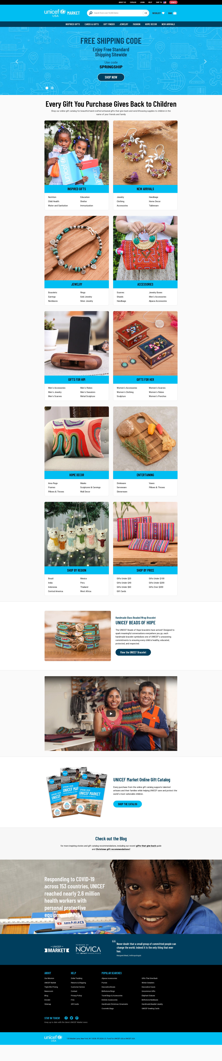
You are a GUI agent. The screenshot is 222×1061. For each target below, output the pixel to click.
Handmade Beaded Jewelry (152, 1004)
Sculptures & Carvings (90, 487)
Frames (51, 487)
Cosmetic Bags (108, 1008)
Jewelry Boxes (155, 292)
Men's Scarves (55, 396)
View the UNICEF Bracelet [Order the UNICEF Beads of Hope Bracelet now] (133, 652)
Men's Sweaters (87, 392)
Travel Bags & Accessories (112, 995)
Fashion (136, 24)
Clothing (120, 201)
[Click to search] (145, 13)
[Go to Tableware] (145, 438)
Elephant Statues (148, 995)
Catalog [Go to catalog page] (133, 2)
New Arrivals (168, 24)
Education (85, 197)
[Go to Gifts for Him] (76, 343)
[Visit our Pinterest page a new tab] (77, 1017)
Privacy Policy (76, 995)
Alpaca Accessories (158, 301)
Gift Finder (109, 24)
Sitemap (47, 1004)
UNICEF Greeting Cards (150, 1008)
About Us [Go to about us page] (122, 2)
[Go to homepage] (62, 13)
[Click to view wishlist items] (158, 13)
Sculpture (121, 396)
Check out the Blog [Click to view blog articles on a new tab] (111, 838)
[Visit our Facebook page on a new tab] (66, 1017)
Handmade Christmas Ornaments (115, 1004)
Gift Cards (121, 591)
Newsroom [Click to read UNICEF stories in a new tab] (48, 991)
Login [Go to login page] (142, 2)
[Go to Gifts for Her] (145, 343)
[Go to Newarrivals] (145, 152)
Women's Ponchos (157, 396)
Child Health (53, 201)
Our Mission (49, 978)
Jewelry (123, 24)
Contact (74, 991)
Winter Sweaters (148, 982)
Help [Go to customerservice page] (150, 2)
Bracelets (52, 292)
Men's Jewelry (54, 392)
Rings (82, 292)
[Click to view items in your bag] (172, 13)
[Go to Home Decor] (76, 438)
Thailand (84, 587)
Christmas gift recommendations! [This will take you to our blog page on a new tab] (113, 849)
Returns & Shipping (78, 982)
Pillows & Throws (56, 491)
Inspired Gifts (73, 24)
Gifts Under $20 (124, 578)
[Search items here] (115, 13)
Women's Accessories (127, 388)
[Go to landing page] (111, 61)
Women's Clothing (125, 392)
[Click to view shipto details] (161, 2)
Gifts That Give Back (149, 978)
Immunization (86, 205)
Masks (83, 483)
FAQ (72, 1000)
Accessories (122, 205)
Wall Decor (85, 491)
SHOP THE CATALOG (127, 804)
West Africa (85, 591)
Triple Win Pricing (51, 987)
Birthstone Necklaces (150, 1000)
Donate (47, 1000)
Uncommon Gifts (148, 991)
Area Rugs (53, 483)
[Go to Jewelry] (76, 247)
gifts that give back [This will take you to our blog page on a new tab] (146, 845)
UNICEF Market (50, 982)
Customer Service (78, 987)
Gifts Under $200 (156, 582)
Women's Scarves (157, 388)
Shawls (120, 296)
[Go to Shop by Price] (145, 533)
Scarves (120, 292)
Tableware (154, 205)
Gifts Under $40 (124, 582)
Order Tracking (76, 978)
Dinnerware (122, 491)
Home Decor (151, 24)
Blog (46, 995)
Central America (55, 591)
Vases (151, 483)
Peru (82, 582)
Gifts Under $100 (156, 578)
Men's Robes (86, 388)
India (50, 582)
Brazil (50, 578)
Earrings (52, 296)
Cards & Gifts (92, 24)
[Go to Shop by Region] (76, 533)
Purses (104, 982)
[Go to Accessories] (145, 247)
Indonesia (52, 587)
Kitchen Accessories (110, 1000)
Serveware (122, 487)
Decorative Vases (148, 987)
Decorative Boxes (108, 987)
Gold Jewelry (86, 296)
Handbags (153, 197)
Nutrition (52, 197)
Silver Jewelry (86, 301)
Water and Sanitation (58, 205)
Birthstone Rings (108, 991)
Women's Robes (156, 392)
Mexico (83, 578)
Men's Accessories (157, 296)
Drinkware (121, 483)
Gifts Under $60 (124, 587)
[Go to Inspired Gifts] (76, 152)
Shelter (83, 201)
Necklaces (53, 301)
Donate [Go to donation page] (173, 2)
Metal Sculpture (87, 396)
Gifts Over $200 (156, 587)
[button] (46, 88)
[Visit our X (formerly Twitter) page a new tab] (71, 1017)
